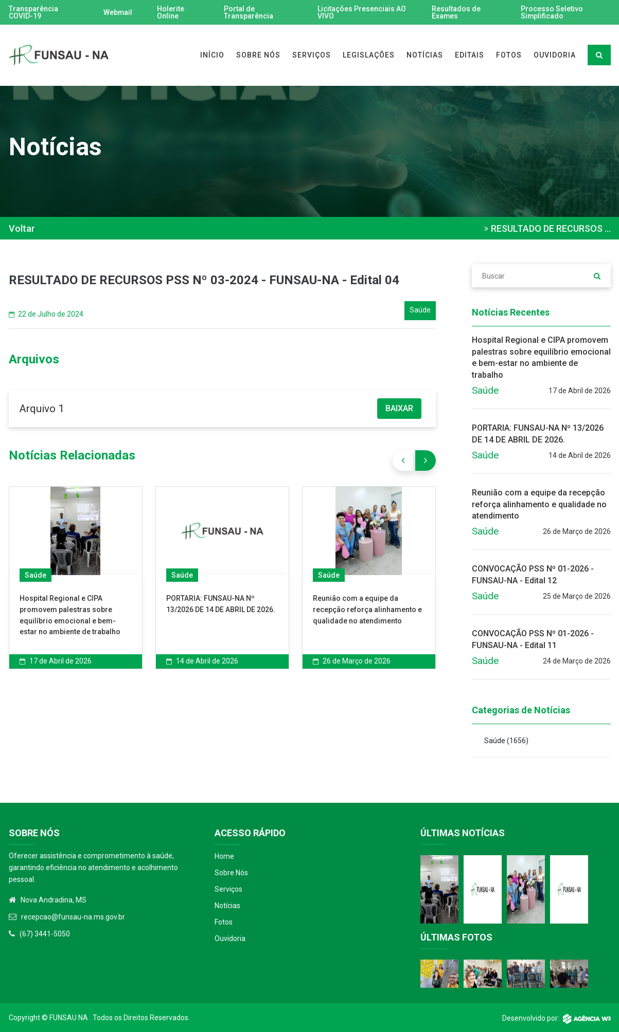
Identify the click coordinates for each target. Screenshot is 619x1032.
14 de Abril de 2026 (202, 661)
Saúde (35, 575)
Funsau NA (68, 1017)
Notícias (227, 905)
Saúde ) (506, 740)
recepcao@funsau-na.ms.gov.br (73, 917)
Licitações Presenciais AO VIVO (361, 12)
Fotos (224, 922)
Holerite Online (170, 12)
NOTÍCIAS (424, 55)
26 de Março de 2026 (352, 661)
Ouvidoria (230, 938)
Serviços (228, 889)
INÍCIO (212, 55)
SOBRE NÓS (258, 55)
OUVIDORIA (555, 55)
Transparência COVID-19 (33, 12)
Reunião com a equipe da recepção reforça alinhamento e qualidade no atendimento (367, 609)
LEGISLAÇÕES (369, 55)
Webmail (117, 12)
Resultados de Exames (455, 12)
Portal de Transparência (249, 12)
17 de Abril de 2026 (56, 661)
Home (224, 856)
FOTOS (509, 55)
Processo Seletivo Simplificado (552, 12)
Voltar (22, 228)
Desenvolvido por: (556, 1018)
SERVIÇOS (311, 55)
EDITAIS (469, 55)
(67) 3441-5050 (45, 934)
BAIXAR (399, 408)
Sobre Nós (231, 873)
